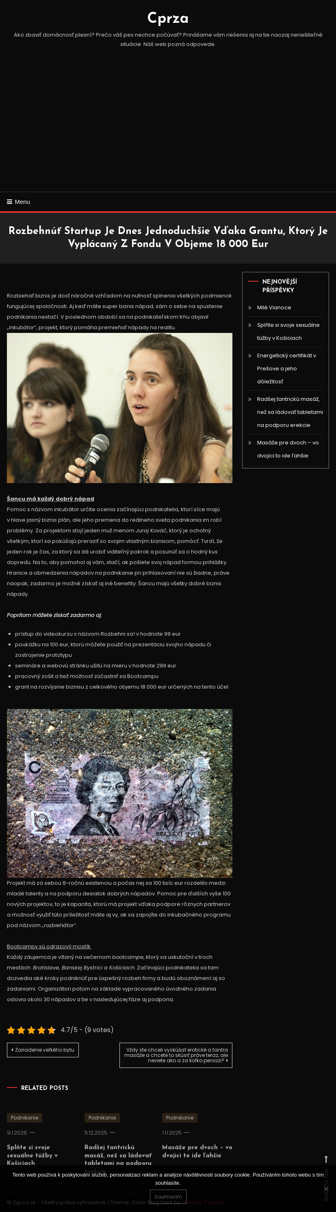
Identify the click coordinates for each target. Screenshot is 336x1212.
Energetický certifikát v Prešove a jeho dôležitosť (286, 368)
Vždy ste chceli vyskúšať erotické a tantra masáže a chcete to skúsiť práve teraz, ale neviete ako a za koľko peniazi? (176, 1055)
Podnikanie (24, 1127)
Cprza (168, 19)
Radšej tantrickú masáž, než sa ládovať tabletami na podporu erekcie (290, 412)
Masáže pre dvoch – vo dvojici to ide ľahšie (288, 449)
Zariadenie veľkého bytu (44, 1049)
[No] (326, 1188)
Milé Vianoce (274, 307)
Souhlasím (168, 1196)
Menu (18, 201)
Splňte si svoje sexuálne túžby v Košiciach (288, 331)
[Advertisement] (168, 131)
